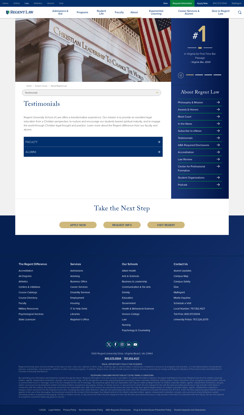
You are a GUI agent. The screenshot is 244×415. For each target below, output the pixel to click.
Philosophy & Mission (190, 102)
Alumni (50, 3)
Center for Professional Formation (191, 168)
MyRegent (236, 3)
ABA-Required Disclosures (118, 410)
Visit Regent (166, 225)
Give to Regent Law (221, 12)
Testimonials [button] (31, 92)
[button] (93, 142)
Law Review (185, 159)
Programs (82, 12)
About (134, 12)
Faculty (119, 12)
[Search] (240, 12)
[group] (200, 43)
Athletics (38, 3)
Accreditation (186, 152)
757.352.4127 (131, 358)
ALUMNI (30, 151)
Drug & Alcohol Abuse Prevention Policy (152, 410)
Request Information (182, 3)
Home (5, 3)
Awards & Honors (188, 109)
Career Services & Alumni (188, 12)
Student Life (101, 12)
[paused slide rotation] (181, 75)
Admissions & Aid (60, 12)
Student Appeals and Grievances (190, 410)
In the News (185, 124)
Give (165, 3)
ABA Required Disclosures (193, 145)
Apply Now (202, 3)
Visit (61, 3)
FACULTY (31, 141)
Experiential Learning (156, 12)
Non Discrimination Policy (91, 410)
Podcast (182, 184)
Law (27, 3)
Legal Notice (54, 410)
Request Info (122, 225)
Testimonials (185, 138)
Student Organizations (191, 177)
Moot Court (184, 116)
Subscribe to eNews (189, 131)
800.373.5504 (220, 3)
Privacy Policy (69, 410)
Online (16, 3)
